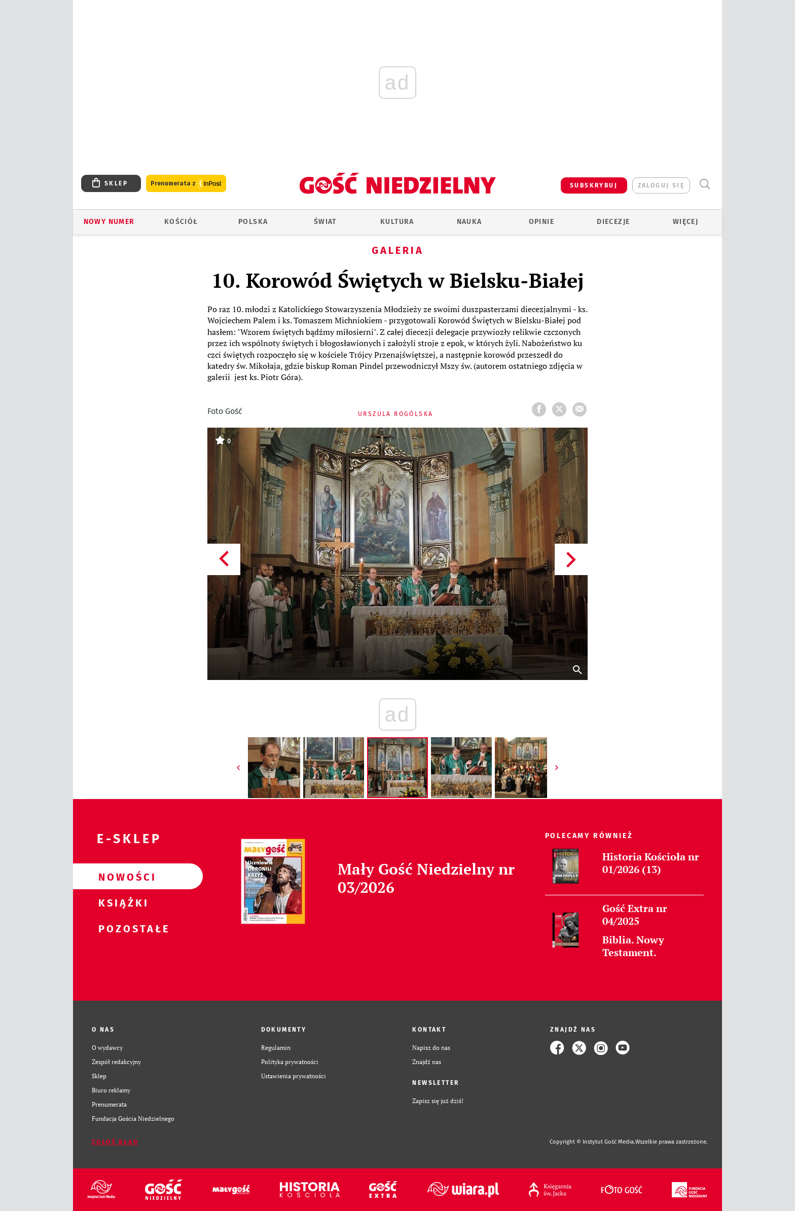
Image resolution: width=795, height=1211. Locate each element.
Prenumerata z (186, 184)
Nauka (469, 221)
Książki (121, 902)
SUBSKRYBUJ (594, 185)
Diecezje (613, 221)
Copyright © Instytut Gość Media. (592, 1142)
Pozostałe (121, 928)
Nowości (121, 876)
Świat (325, 221)
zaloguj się (661, 185)
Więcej (685, 221)
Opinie (541, 221)
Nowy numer (109, 221)
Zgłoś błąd (115, 1142)
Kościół (181, 221)
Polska (253, 221)
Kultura (397, 221)
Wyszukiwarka (704, 184)
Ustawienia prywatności (293, 1076)
